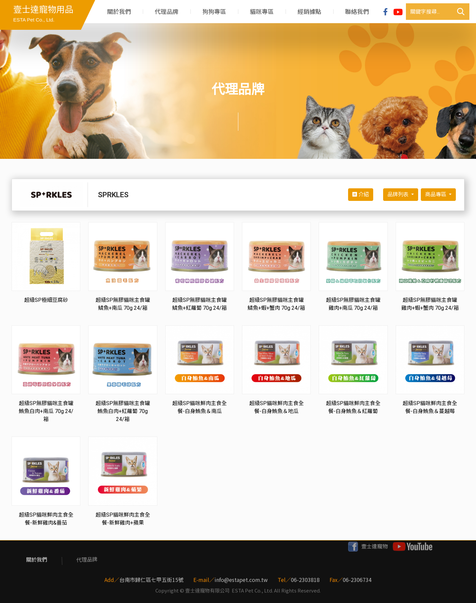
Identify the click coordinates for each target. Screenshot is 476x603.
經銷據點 (309, 11)
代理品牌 (166, 11)
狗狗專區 (214, 11)
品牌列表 (398, 194)
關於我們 (119, 11)
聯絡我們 (357, 11)
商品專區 (436, 194)
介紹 (360, 194)
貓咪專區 (262, 11)
